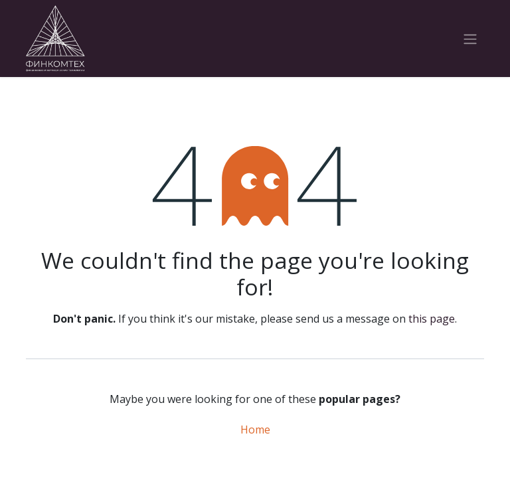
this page (431, 318)
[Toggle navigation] (470, 38)
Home (255, 429)
